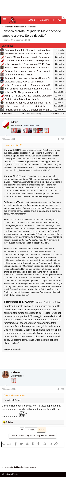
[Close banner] (64, 17)
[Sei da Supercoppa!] (35, 135)
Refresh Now (57, 113)
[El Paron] (19, 135)
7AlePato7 (17, 372)
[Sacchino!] (41, 135)
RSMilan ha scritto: (12, 395)
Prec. (31, 430)
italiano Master (10, 474)
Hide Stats (7, 113)
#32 (62, 389)
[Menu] (4, 20)
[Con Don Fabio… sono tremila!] (30, 135)
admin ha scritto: (11, 145)
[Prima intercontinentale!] (46, 135)
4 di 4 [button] (41, 429)
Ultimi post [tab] (7, 45)
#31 (62, 139)
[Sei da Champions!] (24, 135)
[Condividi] (58, 139)
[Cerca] (60, 20)
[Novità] (53, 20)
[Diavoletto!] (13, 135)
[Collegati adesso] (7, 127)
